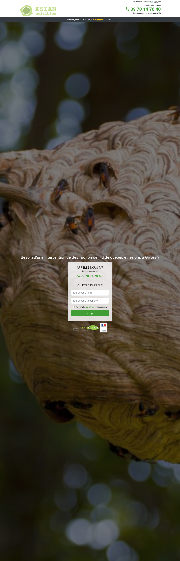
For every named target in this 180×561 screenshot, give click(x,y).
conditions (90, 307)
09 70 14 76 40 (143, 9)
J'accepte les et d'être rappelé (91, 307)
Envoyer (90, 313)
